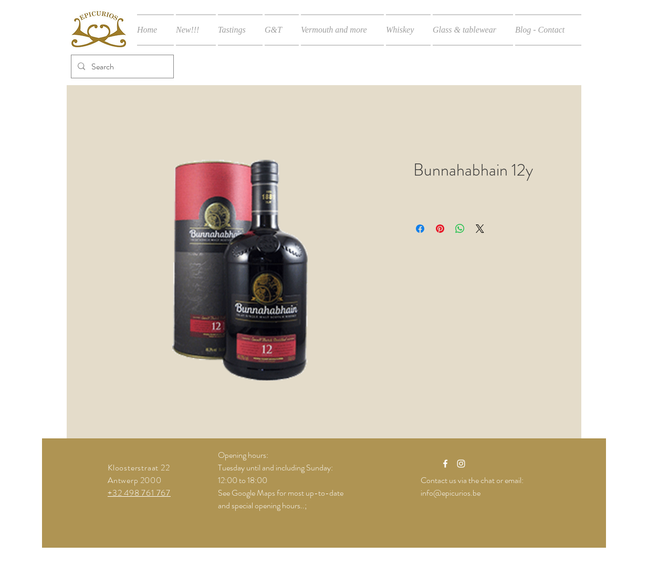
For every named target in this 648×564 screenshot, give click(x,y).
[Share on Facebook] (420, 228)
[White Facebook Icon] (445, 463)
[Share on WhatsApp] (460, 228)
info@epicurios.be (450, 493)
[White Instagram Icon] (461, 463)
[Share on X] (480, 228)
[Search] (121, 66)
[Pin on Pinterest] (440, 228)
